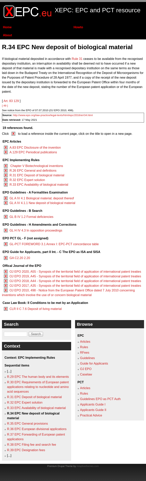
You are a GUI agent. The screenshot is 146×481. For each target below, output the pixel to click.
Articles (85, 341)
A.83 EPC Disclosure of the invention (35, 147)
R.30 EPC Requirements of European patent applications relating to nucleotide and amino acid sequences (38, 387)
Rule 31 (77, 58)
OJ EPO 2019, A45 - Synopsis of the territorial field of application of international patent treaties (75, 276)
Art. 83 (8, 101)
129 (16, 101)
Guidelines (87, 358)
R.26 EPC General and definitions (33, 170)
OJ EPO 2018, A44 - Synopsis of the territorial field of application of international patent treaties (75, 281)
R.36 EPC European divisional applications (36, 429)
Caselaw (86, 374)
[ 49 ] (5, 105)
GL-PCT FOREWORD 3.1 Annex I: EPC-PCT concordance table (54, 244)
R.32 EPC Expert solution (27, 180)
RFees (84, 352)
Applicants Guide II (93, 410)
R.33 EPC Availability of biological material (39, 184)
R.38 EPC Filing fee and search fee (31, 444)
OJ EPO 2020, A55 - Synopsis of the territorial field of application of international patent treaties (75, 271)
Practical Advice (91, 415)
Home (7, 27)
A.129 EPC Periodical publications (33, 152)
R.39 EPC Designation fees (26, 450)
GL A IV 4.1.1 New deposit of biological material (42, 203)
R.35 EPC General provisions (27, 423)
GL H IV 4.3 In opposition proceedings (36, 230)
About (7, 35)
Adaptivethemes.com (87, 466)
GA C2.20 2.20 (20, 258)
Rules (84, 347)
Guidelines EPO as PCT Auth (100, 399)
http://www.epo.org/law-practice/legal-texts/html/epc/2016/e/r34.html (53, 115)
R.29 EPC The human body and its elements (38, 376)
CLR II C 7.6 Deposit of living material (36, 309)
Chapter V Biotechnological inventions (36, 166)
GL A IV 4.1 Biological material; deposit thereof (42, 198)
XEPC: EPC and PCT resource (98, 10)
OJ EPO (86, 369)
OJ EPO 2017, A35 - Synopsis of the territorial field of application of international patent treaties (75, 285)
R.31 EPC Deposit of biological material (37, 175)
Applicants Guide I (93, 404)
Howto (78, 27)
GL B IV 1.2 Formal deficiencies (31, 216)
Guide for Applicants (94, 363)
